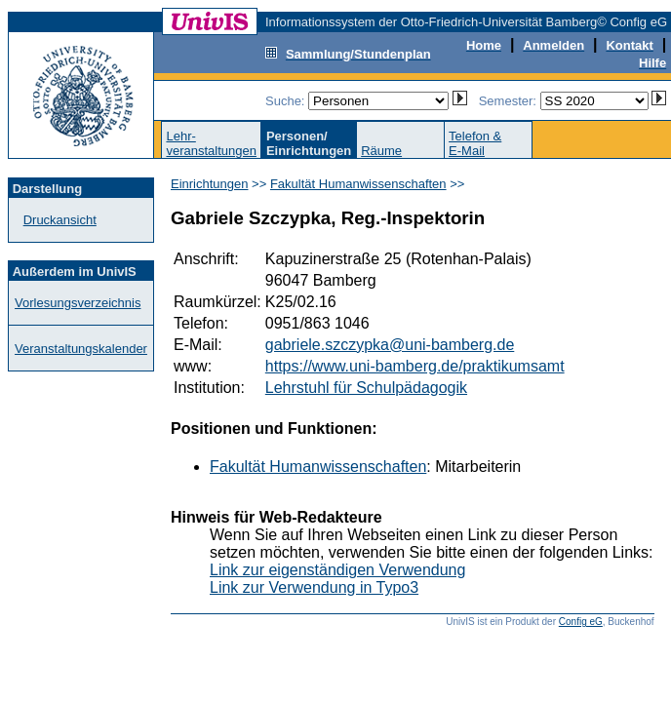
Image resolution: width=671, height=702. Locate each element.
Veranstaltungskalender (81, 348)
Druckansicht (60, 220)
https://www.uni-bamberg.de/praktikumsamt (415, 366)
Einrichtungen (210, 183)
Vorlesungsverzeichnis (77, 302)
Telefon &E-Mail (475, 143)
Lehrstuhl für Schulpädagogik (366, 387)
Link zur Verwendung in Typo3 (314, 587)
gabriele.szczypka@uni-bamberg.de (389, 344)
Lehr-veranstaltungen (211, 143)
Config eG (581, 621)
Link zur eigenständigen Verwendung (337, 570)
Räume (381, 150)
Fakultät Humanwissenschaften (358, 183)
